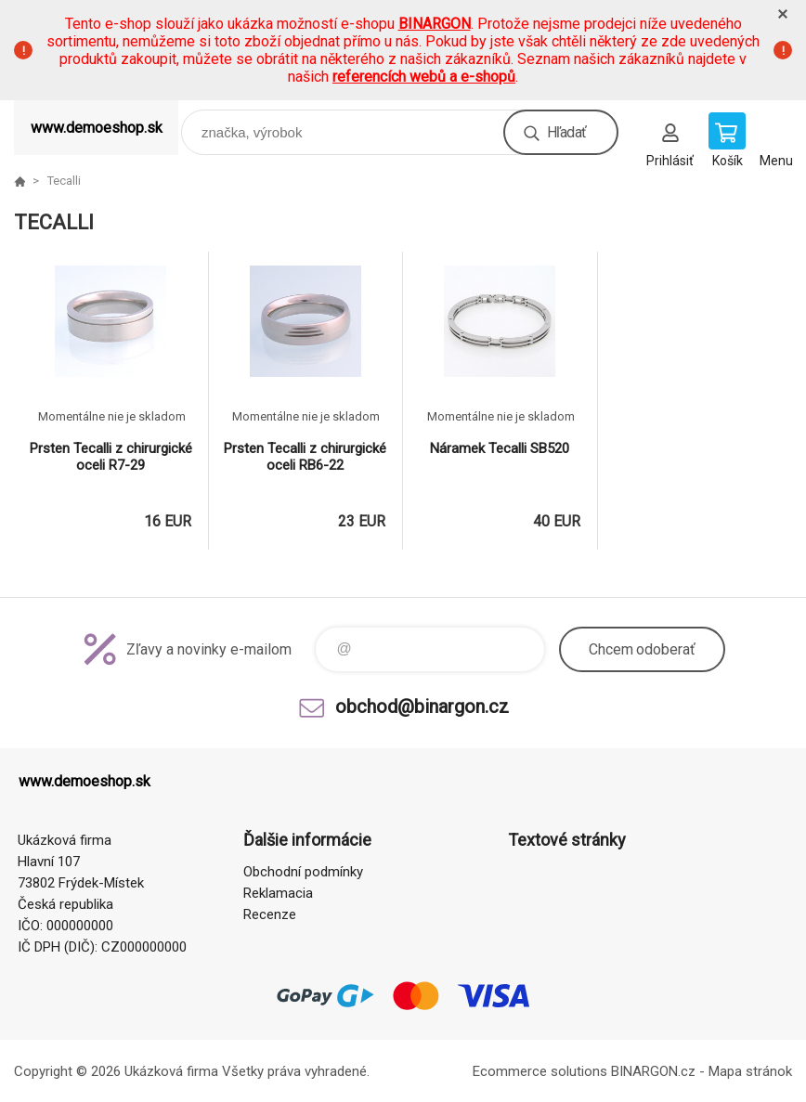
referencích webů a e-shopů (423, 76)
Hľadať (566, 132)
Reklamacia (278, 893)
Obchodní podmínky (303, 871)
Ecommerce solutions (540, 1071)
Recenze (269, 914)
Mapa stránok (750, 1071)
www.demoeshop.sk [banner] (96, 127)
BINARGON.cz (653, 1071)
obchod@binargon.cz (422, 706)
